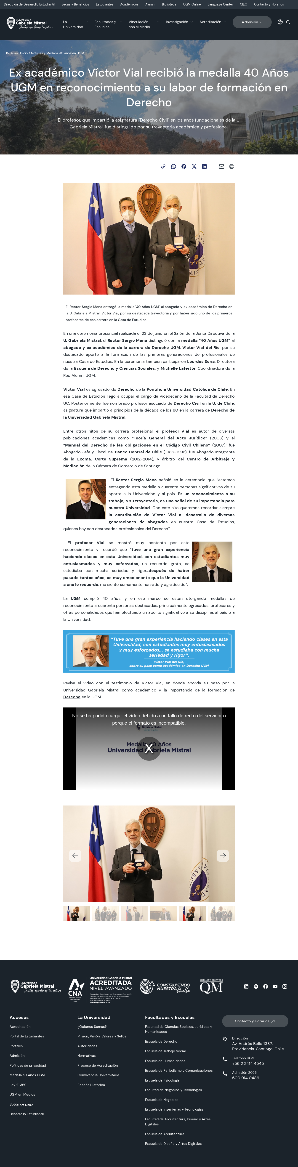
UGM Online (192, 4)
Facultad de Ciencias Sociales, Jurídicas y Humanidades (178, 1029)
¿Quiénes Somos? (92, 1026)
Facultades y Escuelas (105, 24)
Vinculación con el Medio (139, 24)
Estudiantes (104, 4)
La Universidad (73, 24)
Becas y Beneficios (75, 4)
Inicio (24, 53)
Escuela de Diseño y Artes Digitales (173, 1143)
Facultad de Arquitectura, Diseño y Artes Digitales (178, 1122)
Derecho (219, 410)
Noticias (37, 53)
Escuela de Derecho (161, 1041)
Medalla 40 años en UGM (65, 53)
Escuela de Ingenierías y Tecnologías (174, 1109)
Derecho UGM (166, 347)
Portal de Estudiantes (27, 1036)
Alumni (150, 4)
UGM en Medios (22, 1094)
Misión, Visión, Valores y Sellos (101, 1036)
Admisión (252, 22)
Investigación (177, 22)
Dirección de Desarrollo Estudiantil (29, 4)
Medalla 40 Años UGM (27, 1075)
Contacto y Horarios (269, 4)
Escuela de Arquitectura (164, 1134)
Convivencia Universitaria (98, 1075)
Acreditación (210, 22)
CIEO (243, 4)
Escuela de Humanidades (165, 1061)
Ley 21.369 (18, 1085)
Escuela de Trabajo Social (165, 1051)
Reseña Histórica (91, 1085)
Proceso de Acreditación (97, 1065)
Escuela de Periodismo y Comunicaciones (179, 1070)
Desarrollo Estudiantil (27, 1114)
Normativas (86, 1055)
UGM (75, 598)
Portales (16, 1046)
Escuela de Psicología (162, 1080)
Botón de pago (21, 1104)
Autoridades (87, 1046)
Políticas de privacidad (28, 1065)
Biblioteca (169, 4)
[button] (223, 856)
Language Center (220, 4)
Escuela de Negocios (161, 1100)
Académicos (129, 4)
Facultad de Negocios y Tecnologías (173, 1090)
